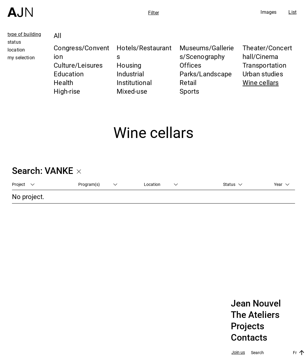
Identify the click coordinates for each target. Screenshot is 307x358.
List (292, 12)
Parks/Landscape (206, 73)
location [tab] (16, 49)
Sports (189, 91)
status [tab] (14, 42)
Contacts (249, 337)
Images (268, 12)
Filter (153, 12)
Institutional (134, 82)
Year (281, 184)
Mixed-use (132, 91)
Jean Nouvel (256, 303)
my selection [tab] (21, 57)
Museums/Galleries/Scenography (207, 52)
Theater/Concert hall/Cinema (267, 52)
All (57, 35)
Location (161, 184)
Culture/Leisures (78, 65)
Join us (238, 352)
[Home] (20, 8)
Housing (129, 65)
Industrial (130, 73)
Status (232, 184)
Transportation (264, 65)
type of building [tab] (24, 34)
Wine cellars (261, 82)
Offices (190, 65)
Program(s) (97, 184)
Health (63, 82)
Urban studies (263, 73)
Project (23, 184)
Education (69, 73)
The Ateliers (255, 315)
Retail (188, 82)
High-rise (67, 91)
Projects (247, 326)
